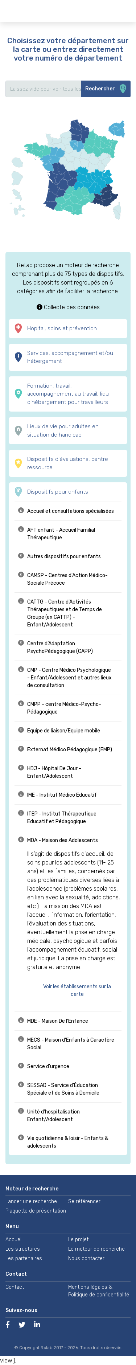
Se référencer (84, 1201)
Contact (14, 1287)
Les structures (22, 1249)
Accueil (13, 1240)
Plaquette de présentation (35, 1211)
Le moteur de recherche (96, 1249)
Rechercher (105, 89)
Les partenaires (23, 1258)
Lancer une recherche (31, 1201)
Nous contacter (86, 1258)
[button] (80, 990)
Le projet (78, 1240)
